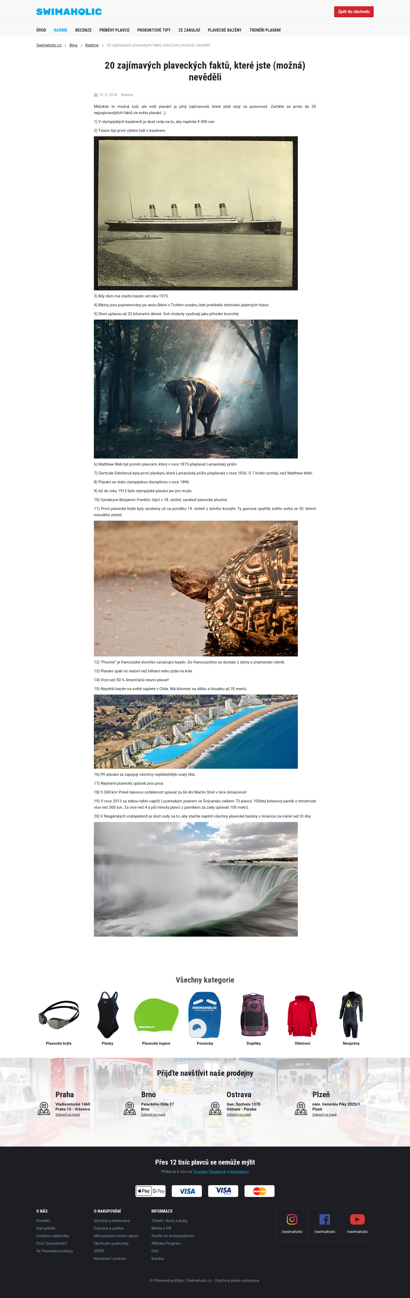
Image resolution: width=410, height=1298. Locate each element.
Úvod (41, 30)
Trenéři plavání (265, 30)
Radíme (60, 30)
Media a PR (161, 1228)
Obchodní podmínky (111, 1243)
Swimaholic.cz (48, 45)
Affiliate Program (166, 1243)
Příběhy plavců (114, 30)
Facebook (217, 1171)
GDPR (99, 1251)
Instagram (239, 1171)
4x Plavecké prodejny (54, 1251)
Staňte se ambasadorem (172, 1236)
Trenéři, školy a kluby (169, 1220)
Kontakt (43, 1220)
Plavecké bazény (224, 30)
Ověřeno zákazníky (52, 1236)
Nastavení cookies (110, 1258)
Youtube (200, 1171)
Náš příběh (45, 1228)
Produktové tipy (153, 30)
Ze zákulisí (189, 30)
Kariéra (157, 1258)
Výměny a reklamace (112, 1220)
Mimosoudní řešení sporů (116, 1236)
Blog (73, 45)
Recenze (83, 30)
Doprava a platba (108, 1228)
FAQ (154, 1251)
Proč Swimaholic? (51, 1243)
